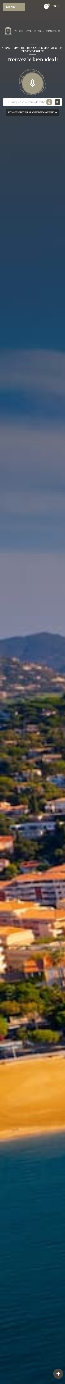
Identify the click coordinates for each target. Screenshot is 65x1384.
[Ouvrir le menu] (14, 7)
